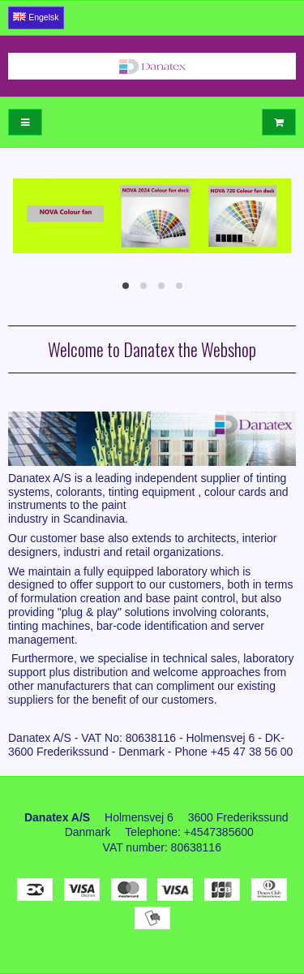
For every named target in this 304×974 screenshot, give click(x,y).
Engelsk (35, 17)
